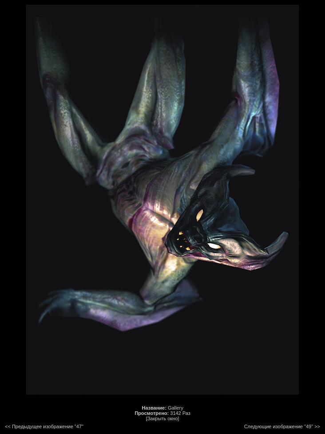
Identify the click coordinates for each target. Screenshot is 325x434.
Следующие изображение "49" (278, 426)
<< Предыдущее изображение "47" (44, 426)
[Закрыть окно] (162, 418)
